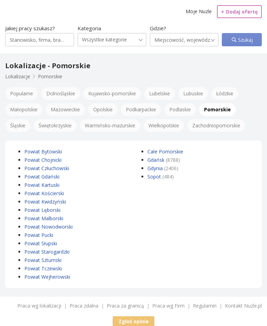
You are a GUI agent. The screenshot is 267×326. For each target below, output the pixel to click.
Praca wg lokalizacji (39, 305)
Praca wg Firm (168, 305)
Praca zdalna (84, 305)
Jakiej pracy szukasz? (30, 28)
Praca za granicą (125, 305)
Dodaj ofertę (239, 11)
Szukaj (245, 40)
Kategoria (89, 28)
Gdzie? (158, 28)
